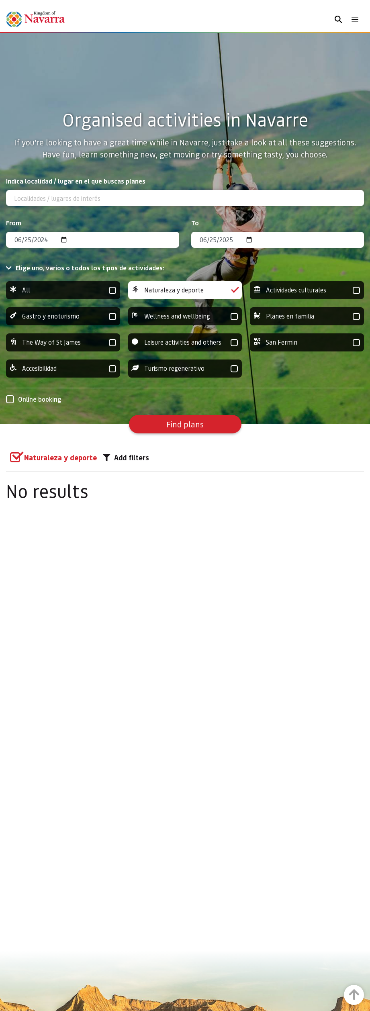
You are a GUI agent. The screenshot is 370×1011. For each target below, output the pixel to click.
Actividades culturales (307, 290)
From (13, 223)
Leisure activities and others (185, 342)
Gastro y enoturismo (63, 316)
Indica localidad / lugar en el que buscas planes (75, 181)
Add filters (126, 457)
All (63, 290)
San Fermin (307, 342)
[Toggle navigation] (355, 19)
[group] (63, 290)
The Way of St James (63, 342)
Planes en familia (307, 316)
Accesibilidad (63, 368)
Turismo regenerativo (185, 368)
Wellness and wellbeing (185, 316)
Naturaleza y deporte (185, 290)
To (195, 223)
